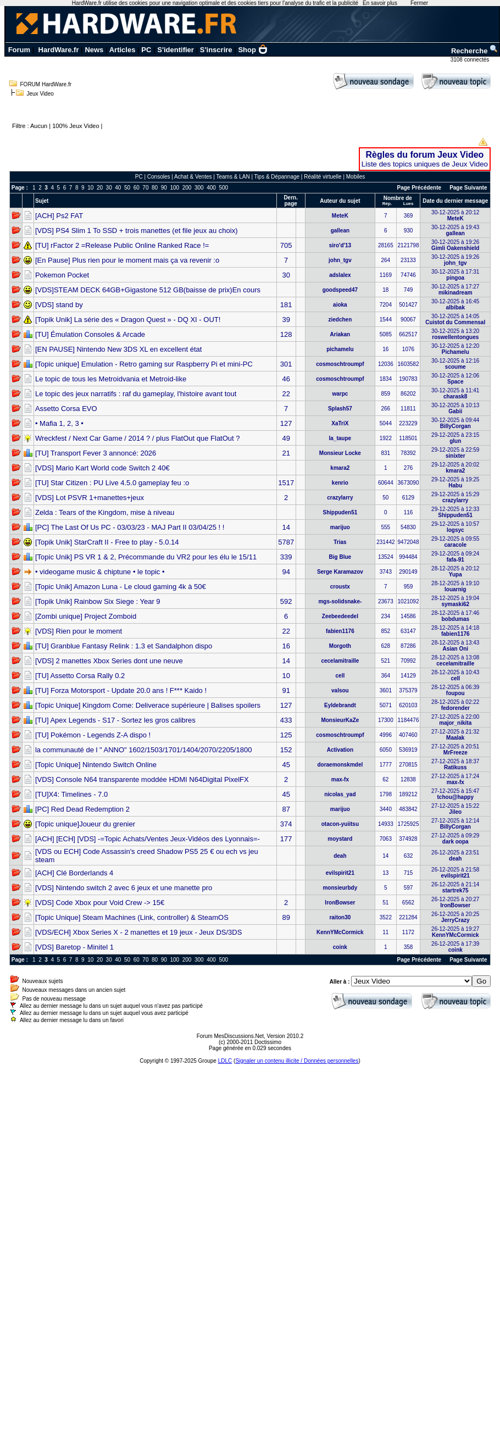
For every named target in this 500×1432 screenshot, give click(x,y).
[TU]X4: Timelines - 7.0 (71, 794)
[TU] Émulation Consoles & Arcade (90, 334)
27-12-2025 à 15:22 (455, 809)
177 (286, 839)
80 (155, 188)
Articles (122, 50)
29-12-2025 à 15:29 (455, 497)
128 (286, 334)
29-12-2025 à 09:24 (455, 557)
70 (145, 188)
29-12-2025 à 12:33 (455, 512)
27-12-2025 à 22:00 (455, 720)
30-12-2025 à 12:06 (455, 379)
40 (118, 188)
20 (100, 188)
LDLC (225, 1061)
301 (286, 364)
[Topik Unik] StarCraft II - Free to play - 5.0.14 (107, 542)
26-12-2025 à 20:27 (455, 902)
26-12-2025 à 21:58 (455, 873)
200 (187, 188)
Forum (19, 50)
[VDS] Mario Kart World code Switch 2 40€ (102, 468)
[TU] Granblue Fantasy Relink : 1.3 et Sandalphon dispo (123, 646)
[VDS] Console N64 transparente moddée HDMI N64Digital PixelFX (142, 779)
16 (286, 646)
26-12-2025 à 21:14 (455, 887)
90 (164, 188)
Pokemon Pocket (62, 275)
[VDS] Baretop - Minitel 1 (74, 947)
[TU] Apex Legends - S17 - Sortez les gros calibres (115, 720)
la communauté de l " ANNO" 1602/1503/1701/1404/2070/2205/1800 (143, 750)
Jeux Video (40, 94)
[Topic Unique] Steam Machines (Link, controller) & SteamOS (132, 917)
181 (286, 305)
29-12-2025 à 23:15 (455, 438)
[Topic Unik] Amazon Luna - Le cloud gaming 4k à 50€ (120, 586)
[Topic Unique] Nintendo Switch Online (96, 765)
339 (286, 557)
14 (286, 527)
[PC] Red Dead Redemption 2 (82, 809)
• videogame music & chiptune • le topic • (100, 572)
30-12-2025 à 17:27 (455, 290)
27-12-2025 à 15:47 (455, 794)
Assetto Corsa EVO (66, 408)
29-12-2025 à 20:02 (455, 468)
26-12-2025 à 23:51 (455, 856)
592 (286, 601)
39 (286, 319)
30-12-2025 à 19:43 (455, 230)
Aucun (38, 126)
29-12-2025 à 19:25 (455, 482)
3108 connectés (471, 60)
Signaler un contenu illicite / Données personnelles (296, 1061)
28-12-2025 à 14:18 (455, 631)
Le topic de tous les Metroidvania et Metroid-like (110, 379)
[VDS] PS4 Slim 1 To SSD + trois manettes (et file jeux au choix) (136, 230)
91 (286, 690)
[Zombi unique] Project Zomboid (85, 616)
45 (286, 765)
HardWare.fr (58, 50)
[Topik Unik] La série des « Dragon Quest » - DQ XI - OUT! (127, 319)
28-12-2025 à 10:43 (455, 675)
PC (146, 50)
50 (127, 188)
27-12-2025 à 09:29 (455, 838)
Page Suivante (468, 188)
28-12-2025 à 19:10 (455, 586)
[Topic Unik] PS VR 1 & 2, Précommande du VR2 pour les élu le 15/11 (146, 557)
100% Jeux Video (75, 126)
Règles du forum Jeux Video (425, 154)
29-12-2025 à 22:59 (455, 453)
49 (286, 438)
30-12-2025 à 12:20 (455, 349)
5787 (286, 542)
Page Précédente (419, 188)
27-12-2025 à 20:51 (455, 749)
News (94, 50)
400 (211, 188)
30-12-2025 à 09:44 (455, 423)
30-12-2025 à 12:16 (455, 364)
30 (109, 188)
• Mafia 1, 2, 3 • (59, 423)
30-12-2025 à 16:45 (455, 304)
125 (286, 735)
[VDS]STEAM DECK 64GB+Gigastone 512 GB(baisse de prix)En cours (147, 290)
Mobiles (355, 177)
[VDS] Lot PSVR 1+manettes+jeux (89, 497)
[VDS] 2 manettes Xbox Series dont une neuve (109, 661)
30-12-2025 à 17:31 (455, 275)
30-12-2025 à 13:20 (455, 334)
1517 (286, 483)
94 (286, 572)
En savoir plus (380, 3)
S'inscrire (216, 50)
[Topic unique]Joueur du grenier (85, 824)
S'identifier (175, 50)
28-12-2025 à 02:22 (455, 705)
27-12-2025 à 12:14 (455, 824)
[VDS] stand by (59, 305)
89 (286, 917)
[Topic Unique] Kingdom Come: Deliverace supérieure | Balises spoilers (147, 705)
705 (286, 245)
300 (199, 188)
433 (286, 720)
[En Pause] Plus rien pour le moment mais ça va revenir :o (127, 260)
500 (223, 188)
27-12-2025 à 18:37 (455, 764)
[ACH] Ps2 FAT (59, 216)
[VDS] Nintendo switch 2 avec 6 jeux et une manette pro (123, 888)
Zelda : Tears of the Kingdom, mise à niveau (104, 512)
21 (286, 453)
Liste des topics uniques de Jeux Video (425, 164)
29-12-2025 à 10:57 (455, 527)
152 (286, 750)
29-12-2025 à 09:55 (455, 542)
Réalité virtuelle (322, 177)
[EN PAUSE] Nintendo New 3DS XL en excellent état (118, 349)
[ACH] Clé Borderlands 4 (74, 873)
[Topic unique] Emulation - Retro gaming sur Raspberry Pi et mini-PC (144, 364)
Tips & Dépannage (276, 177)
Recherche (474, 51)
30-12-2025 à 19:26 (455, 245)
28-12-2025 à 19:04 (455, 601)
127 (286, 423)
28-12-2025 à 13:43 (455, 646)
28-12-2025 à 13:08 (455, 660)
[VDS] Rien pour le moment (78, 631)
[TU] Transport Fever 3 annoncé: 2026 (95, 453)
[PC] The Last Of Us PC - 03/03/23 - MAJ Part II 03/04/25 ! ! (129, 527)
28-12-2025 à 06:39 (455, 690)
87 (286, 809)
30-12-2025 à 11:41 (455, 393)
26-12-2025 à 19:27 (455, 932)
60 (137, 188)
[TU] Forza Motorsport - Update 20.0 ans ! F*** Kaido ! (121, 690)
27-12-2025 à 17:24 (455, 779)
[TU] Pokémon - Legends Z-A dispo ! (93, 735)
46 (286, 379)
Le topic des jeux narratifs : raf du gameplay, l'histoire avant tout (135, 394)
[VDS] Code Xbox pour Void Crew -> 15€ (99, 902)
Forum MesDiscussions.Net (230, 1036)
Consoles (158, 177)
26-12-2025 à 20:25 (455, 917)
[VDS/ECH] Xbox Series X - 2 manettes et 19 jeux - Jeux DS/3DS (138, 932)
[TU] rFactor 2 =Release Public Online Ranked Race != (122, 245)
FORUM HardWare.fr (46, 84)
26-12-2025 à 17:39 (455, 947)
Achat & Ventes (193, 177)
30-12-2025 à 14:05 (455, 319)
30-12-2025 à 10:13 (455, 408)
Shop (253, 50)
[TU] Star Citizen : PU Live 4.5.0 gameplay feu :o (112, 483)
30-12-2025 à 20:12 (455, 215)
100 (174, 188)
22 (286, 394)
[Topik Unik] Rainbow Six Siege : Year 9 (97, 601)
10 (90, 188)
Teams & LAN (232, 177)
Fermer (419, 3)
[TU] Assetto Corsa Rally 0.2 (80, 675)
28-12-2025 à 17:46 (455, 616)
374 (286, 824)
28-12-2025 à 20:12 (455, 571)
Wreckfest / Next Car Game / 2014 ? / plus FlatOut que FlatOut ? (137, 438)
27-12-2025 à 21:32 (455, 735)
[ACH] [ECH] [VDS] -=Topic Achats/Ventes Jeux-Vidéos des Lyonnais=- (147, 839)
